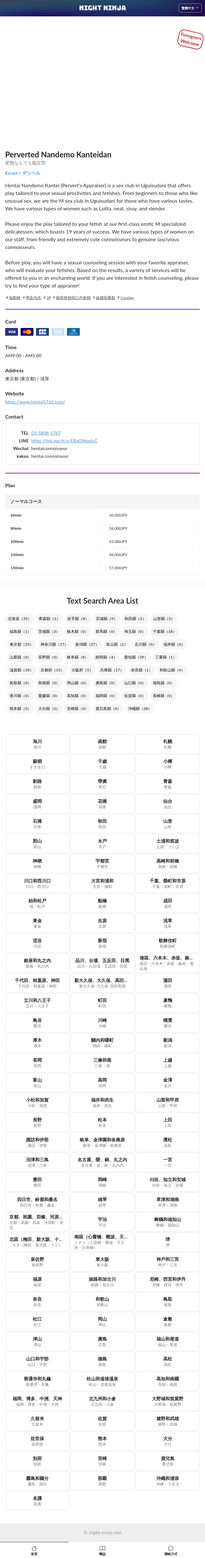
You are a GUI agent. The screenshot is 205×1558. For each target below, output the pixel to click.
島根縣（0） (49, 682)
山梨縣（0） (20, 657)
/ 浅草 (42, 378)
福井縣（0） (174, 644)
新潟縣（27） (87, 644)
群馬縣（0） (106, 631)
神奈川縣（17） (54, 644)
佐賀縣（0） (135, 695)
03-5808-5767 (46, 433)
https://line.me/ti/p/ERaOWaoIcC (64, 440)
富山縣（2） (117, 644)
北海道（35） (20, 618)
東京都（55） (21, 644)
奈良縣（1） (142, 670)
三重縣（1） (166, 657)
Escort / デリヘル (22, 173)
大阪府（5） (82, 670)
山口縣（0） (135, 682)
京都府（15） (52, 670)
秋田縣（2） (135, 618)
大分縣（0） (49, 708)
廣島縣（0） (106, 682)
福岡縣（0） (106, 695)
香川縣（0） (20, 695)
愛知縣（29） (136, 657)
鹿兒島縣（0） (108, 708)
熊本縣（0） (20, 708)
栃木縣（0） (78, 631)
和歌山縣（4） (172, 670)
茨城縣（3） (49, 631)
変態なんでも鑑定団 (25, 162)
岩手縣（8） (78, 618)
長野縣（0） (49, 657)
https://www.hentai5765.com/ (35, 401)
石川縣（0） (145, 644)
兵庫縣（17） (112, 670)
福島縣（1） (20, 631)
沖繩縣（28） (140, 708)
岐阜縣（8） (78, 657)
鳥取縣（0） (20, 682)
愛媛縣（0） (49, 695)
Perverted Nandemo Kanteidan (58, 154)
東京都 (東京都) (20, 378)
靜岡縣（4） (106, 657)
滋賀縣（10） (21, 670)
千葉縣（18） (165, 631)
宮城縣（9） (106, 618)
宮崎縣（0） (78, 708)
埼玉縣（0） (135, 631)
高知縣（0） (78, 695)
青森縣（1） (49, 618)
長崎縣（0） (163, 695)
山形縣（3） (164, 618)
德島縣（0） (163, 682)
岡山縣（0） (78, 682)
